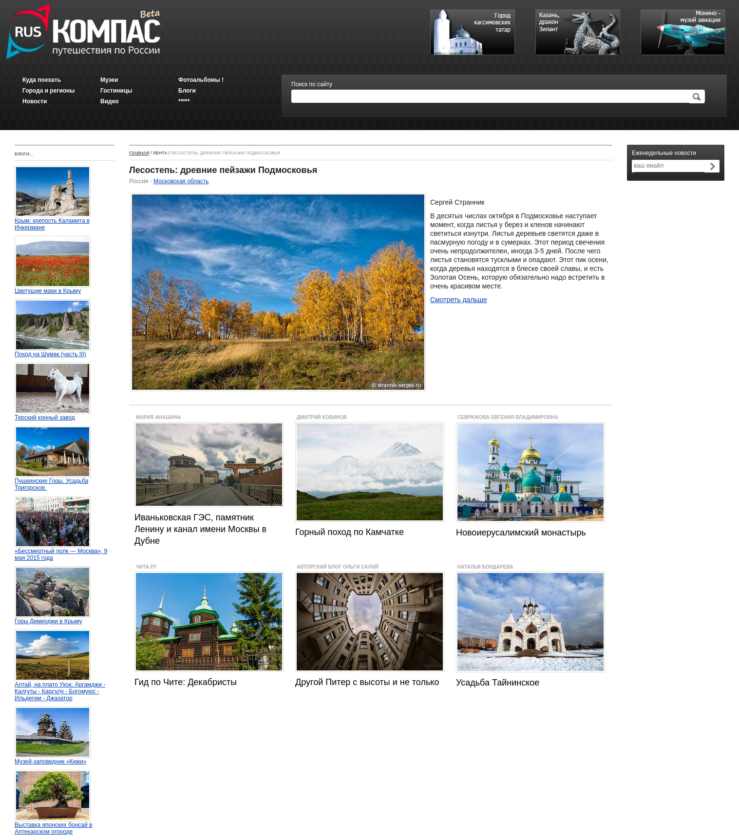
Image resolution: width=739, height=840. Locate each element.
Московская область (181, 181)
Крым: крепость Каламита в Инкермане (53, 221)
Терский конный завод (53, 415)
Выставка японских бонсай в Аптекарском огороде (53, 825)
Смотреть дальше (458, 300)
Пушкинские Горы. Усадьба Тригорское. (53, 481)
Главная (139, 153)
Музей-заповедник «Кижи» (53, 759)
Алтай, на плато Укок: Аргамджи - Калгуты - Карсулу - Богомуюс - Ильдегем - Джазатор (60, 689)
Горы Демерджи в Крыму (53, 618)
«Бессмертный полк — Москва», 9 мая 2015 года (61, 551)
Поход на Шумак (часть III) (53, 351)
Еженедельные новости (664, 153)
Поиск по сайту (311, 84)
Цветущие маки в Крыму (53, 288)
